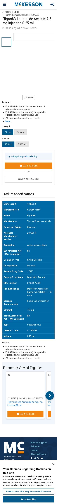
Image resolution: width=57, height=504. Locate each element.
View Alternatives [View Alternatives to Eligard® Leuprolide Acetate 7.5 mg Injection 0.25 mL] (28, 179)
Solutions (35, 446)
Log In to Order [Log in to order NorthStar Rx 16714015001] (26, 414)
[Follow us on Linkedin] (42, 458)
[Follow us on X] (38, 458)
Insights (34, 450)
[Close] (53, 464)
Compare (28, 97)
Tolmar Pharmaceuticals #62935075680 (22, 15)
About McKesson (38, 454)
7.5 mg (8, 132)
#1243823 (6, 12)
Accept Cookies (28, 499)
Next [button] (49, 395)
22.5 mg (20, 132)
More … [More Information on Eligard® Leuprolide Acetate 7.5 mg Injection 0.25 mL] (8, 121)
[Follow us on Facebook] (31, 458)
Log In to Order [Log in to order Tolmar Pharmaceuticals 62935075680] (29, 165)
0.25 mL (8, 144)
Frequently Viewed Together (22, 368)
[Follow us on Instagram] (35, 458)
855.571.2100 (9, 459)
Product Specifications (18, 194)
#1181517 (11, 398)
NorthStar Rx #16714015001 (31, 398)
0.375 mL (22, 144)
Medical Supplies (39, 442)
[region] (28, 482)
